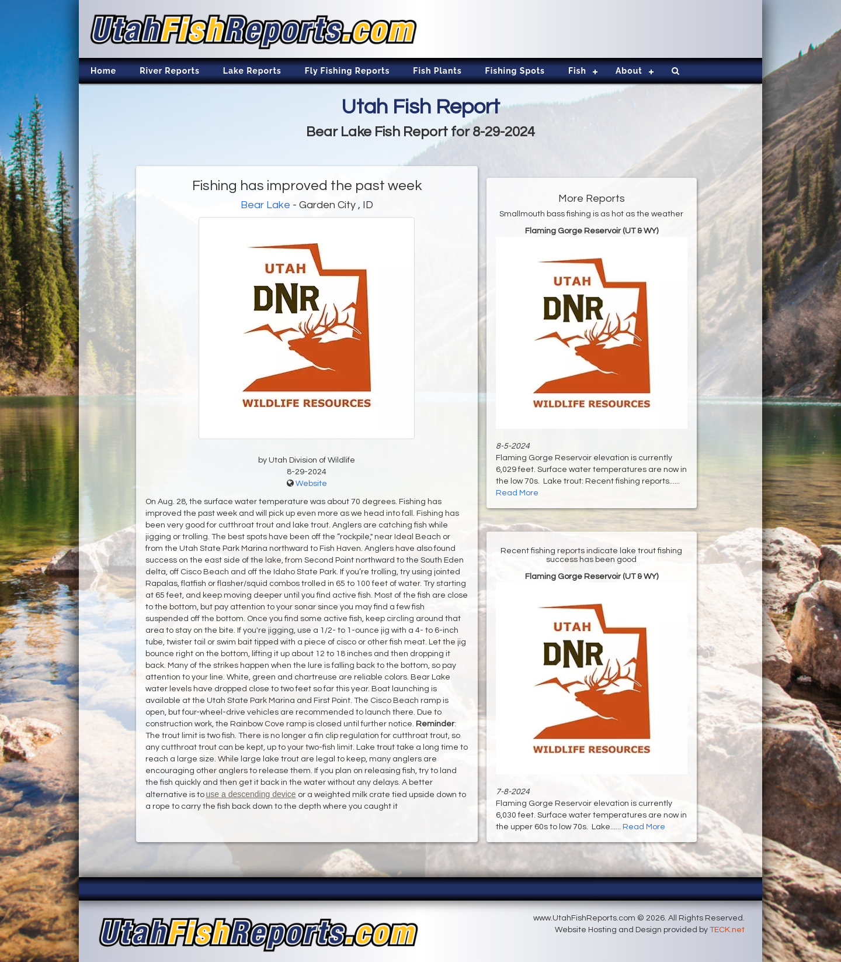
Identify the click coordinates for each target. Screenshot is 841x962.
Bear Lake (265, 205)
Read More (517, 493)
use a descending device (251, 794)
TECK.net (727, 930)
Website (311, 484)
